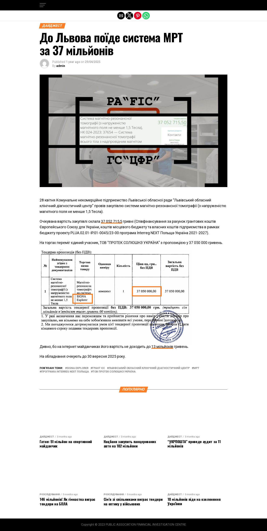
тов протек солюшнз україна (114, 371)
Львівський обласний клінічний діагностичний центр (149, 368)
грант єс (98, 368)
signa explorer (77, 368)
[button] (43, 5)
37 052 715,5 (111, 221)
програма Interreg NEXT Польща (65, 371)
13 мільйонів (162, 347)
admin (60, 65)
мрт (196, 368)
